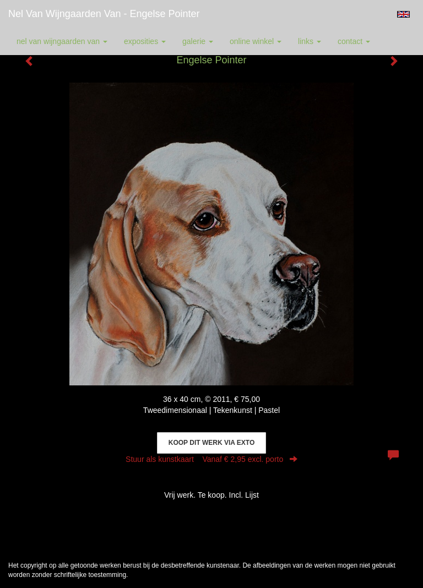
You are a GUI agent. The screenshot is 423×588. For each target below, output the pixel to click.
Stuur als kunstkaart (211, 459)
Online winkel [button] (255, 41)
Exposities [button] (145, 41)
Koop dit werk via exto (211, 443)
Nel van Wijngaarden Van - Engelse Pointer (104, 13)
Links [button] (309, 41)
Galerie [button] (197, 41)
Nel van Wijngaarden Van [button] (62, 41)
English (403, 14)
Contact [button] (354, 41)
